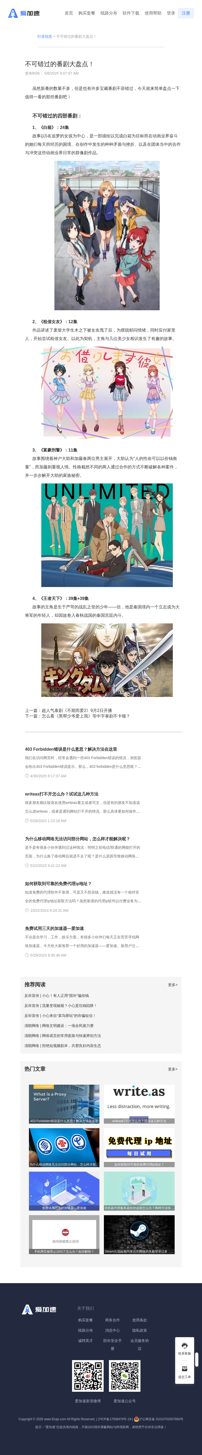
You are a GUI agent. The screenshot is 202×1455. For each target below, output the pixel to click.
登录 (171, 13)
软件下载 (131, 13)
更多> (173, 985)
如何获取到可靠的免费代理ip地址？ (58, 883)
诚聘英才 (85, 1340)
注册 (186, 13)
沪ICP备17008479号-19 (114, 1419)
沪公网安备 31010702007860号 (159, 1419)
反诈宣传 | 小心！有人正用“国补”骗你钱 (56, 995)
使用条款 (139, 1320)
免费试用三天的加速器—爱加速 (54, 928)
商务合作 (112, 1320)
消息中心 (112, 1330)
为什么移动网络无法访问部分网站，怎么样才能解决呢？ (77, 839)
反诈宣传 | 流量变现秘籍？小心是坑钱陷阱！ (60, 1005)
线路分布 (108, 13)
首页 (69, 13)
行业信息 (44, 36)
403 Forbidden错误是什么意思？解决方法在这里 (71, 749)
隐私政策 (139, 1330)
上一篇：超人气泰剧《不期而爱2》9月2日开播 (68, 710)
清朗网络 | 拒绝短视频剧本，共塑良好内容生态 (62, 1046)
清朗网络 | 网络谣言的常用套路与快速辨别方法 (62, 1036)
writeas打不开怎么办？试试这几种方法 (61, 794)
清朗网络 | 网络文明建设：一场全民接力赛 (59, 1026)
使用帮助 (153, 13)
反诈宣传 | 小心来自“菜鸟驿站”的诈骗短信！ (60, 1015)
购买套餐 (86, 13)
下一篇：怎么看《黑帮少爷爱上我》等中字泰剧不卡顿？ (77, 716)
